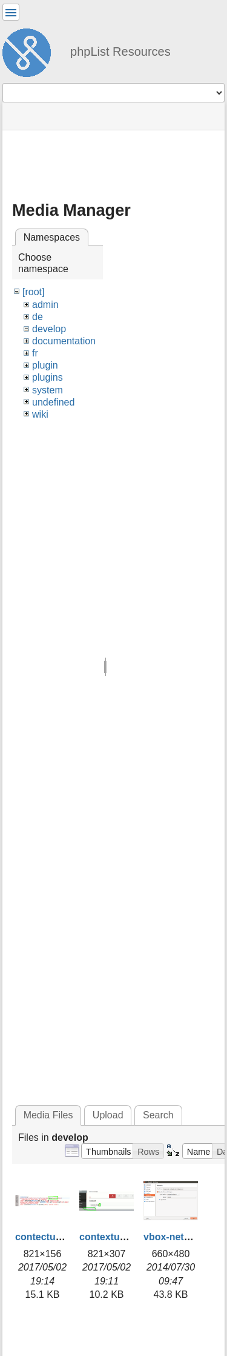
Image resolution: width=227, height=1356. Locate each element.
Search (158, 1115)
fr (35, 353)
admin (45, 304)
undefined (53, 402)
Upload (108, 1115)
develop (49, 329)
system (47, 390)
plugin (45, 365)
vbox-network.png (185, 1237)
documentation (64, 341)
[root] (33, 292)
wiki (40, 414)
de (37, 317)
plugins (47, 377)
